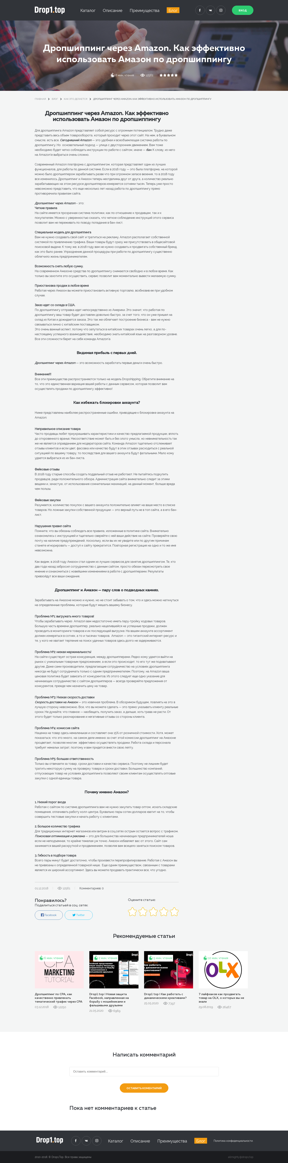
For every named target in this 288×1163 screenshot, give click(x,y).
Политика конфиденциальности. (233, 1140)
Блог (173, 10)
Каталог (88, 10)
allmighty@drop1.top (240, 1157)
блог (55, 99)
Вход (243, 10)
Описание (112, 10)
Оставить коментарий (144, 1088)
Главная (40, 99)
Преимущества (144, 10)
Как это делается (75, 99)
